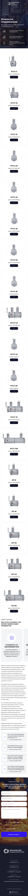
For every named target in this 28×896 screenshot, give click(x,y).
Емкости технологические (6, 14)
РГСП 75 (14, 417)
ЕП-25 (14, 543)
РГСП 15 (14, 134)
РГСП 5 (14, 72)
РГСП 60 (14, 386)
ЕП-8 (14, 480)
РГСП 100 (14, 449)
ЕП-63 (14, 606)
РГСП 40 (14, 323)
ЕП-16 (14, 511)
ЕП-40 (14, 574)
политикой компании (14, 840)
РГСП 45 (14, 354)
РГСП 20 (14, 166)
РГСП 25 (14, 197)
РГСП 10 (14, 103)
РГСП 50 (14, 260)
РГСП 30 (14, 229)
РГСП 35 (14, 291)
